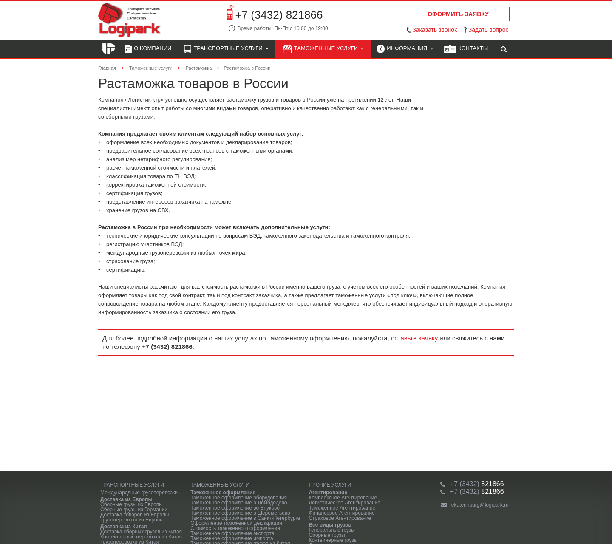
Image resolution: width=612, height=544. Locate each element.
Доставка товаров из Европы (134, 515)
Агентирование (328, 493)
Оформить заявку (458, 14)
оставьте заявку (414, 338)
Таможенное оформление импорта (231, 538)
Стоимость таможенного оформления (235, 528)
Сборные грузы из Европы (131, 504)
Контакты (466, 49)
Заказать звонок (434, 29)
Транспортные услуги (226, 49)
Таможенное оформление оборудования (238, 498)
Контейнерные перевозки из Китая (141, 537)
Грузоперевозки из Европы (132, 520)
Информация (405, 49)
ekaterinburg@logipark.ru (480, 505)
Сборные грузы (327, 535)
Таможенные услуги (323, 49)
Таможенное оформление (222, 493)
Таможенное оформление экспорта (232, 533)
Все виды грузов (330, 525)
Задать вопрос (488, 29)
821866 (477, 483)
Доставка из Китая (123, 527)
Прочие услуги (330, 485)
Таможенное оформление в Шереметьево (240, 513)
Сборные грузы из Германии (133, 510)
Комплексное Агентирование (343, 498)
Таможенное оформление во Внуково (235, 508)
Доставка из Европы (126, 499)
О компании (148, 49)
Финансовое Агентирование (341, 513)
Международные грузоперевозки (139, 493)
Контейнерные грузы (333, 540)
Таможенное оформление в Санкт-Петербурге (245, 518)
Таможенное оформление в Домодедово (238, 503)
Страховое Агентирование (340, 518)
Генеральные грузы (332, 530)
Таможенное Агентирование (342, 508)
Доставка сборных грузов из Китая (141, 532)
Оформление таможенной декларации (236, 523)
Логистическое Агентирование (344, 503)
